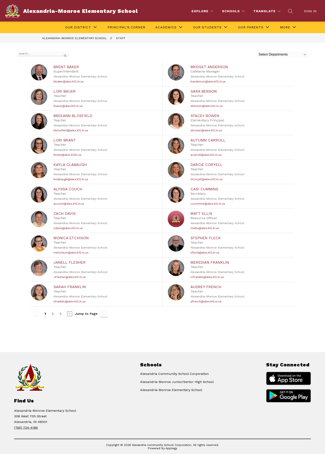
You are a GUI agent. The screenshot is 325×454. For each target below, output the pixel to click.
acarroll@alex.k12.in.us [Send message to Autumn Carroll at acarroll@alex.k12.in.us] (206, 154)
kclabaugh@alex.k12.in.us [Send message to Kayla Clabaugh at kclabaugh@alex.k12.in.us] (70, 179)
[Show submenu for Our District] (78, 27)
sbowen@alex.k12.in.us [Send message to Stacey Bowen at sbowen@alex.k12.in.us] (206, 130)
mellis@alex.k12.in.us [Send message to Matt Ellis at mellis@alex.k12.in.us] (204, 228)
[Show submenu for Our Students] (207, 27)
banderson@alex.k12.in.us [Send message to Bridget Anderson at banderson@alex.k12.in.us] (208, 81)
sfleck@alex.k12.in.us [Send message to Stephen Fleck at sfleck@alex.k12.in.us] (204, 252)
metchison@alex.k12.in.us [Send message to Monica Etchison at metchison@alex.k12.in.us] (71, 252)
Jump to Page (86, 314)
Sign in (310, 11)
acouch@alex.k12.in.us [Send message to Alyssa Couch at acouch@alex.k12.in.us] (68, 203)
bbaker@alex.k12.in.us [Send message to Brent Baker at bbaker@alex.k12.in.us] (68, 81)
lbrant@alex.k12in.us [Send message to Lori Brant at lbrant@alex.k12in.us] (67, 154)
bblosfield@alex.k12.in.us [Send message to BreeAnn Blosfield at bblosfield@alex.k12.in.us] (70, 130)
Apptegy (171, 448)
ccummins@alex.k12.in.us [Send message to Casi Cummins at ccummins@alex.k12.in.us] (207, 203)
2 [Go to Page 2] (53, 314)
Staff (120, 38)
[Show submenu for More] (285, 27)
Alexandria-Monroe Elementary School (74, 38)
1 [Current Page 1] (45, 314)
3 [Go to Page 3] (60, 314)
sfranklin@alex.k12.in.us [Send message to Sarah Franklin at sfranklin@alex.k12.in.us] (69, 301)
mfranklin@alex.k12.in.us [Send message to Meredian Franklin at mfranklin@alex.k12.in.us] (207, 277)
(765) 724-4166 (26, 428)
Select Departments (273, 54)
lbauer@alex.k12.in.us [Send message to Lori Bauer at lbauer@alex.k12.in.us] (68, 105)
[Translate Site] (266, 11)
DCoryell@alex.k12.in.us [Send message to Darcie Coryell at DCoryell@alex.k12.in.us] (206, 179)
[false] (43, 53)
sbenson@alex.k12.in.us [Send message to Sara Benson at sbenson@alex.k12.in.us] (206, 105)
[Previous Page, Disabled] (36, 313)
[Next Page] (69, 313)
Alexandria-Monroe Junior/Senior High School (177, 382)
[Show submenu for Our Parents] (250, 27)
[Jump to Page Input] (104, 313)
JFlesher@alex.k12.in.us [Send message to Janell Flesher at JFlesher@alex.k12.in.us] (69, 277)
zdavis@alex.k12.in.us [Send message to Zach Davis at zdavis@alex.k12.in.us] (68, 228)
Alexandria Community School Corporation (174, 374)
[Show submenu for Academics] (166, 27)
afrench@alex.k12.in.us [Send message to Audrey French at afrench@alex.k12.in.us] (206, 301)
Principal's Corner (126, 27)
